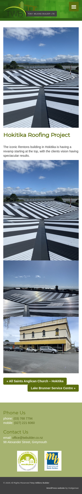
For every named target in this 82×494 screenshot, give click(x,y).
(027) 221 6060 (24, 423)
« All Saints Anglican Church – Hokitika (35, 381)
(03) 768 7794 (23, 418)
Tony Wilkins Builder (39, 483)
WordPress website (55, 488)
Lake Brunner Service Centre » (53, 388)
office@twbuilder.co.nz (27, 437)
